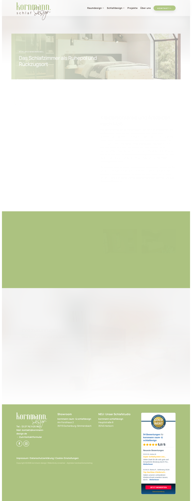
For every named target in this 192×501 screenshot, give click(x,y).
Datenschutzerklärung (42, 458)
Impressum (22, 458)
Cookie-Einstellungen (67, 458)
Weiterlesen (148, 464)
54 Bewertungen (151, 434)
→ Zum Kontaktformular (29, 437)
